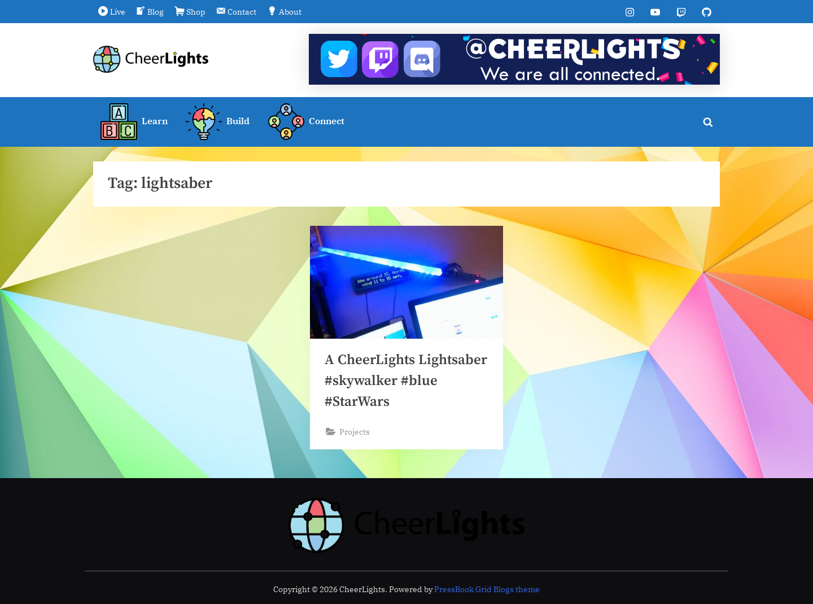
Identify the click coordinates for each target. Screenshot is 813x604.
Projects (354, 431)
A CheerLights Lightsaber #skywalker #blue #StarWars (406, 380)
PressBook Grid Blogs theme (487, 589)
